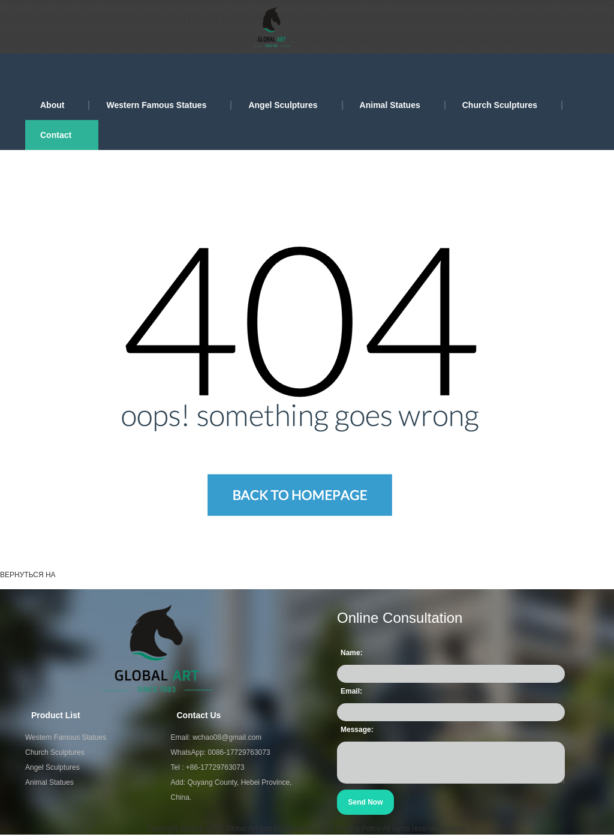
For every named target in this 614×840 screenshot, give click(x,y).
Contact (55, 135)
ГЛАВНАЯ (81, 575)
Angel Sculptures (282, 105)
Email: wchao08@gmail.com (216, 737)
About (52, 105)
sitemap (454, 828)
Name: (352, 653)
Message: (357, 729)
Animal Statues (390, 105)
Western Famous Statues (156, 105)
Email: (351, 691)
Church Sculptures (499, 105)
